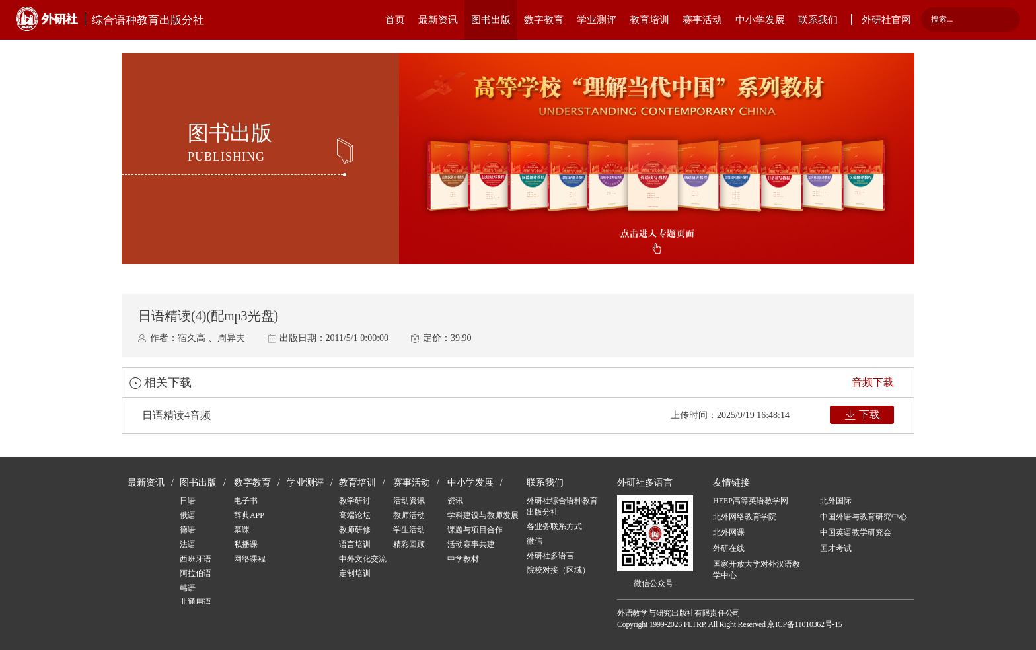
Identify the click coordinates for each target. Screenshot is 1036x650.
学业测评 (596, 20)
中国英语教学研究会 (855, 532)
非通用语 (195, 602)
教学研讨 (355, 500)
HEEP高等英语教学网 (750, 500)
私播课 (246, 544)
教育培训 (649, 20)
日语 (188, 500)
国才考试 (836, 548)
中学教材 (463, 558)
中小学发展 (760, 20)
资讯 (455, 500)
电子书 (246, 500)
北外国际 (836, 500)
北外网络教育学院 (744, 516)
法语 (188, 544)
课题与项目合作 (475, 529)
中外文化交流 (363, 558)
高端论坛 (355, 515)
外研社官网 (886, 20)
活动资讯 (409, 500)
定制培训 (355, 573)
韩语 (188, 588)
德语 (188, 529)
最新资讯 (438, 20)
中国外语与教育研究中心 (863, 516)
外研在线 (729, 548)
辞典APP (249, 515)
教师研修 (355, 529)
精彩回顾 (409, 544)
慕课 (242, 529)
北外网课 (729, 532)
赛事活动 (702, 20)
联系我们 (818, 20)
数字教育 (544, 20)
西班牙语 (195, 558)
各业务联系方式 (554, 526)
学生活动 (409, 529)
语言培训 (355, 544)
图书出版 (491, 20)
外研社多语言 (550, 555)
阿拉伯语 (195, 573)
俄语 (188, 515)
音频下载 (873, 382)
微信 (534, 541)
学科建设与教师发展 (483, 515)
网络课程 (250, 558)
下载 (869, 414)
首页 (395, 20)
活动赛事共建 (471, 544)
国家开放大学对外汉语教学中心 (756, 570)
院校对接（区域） (558, 570)
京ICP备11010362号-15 (804, 624)
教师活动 (409, 515)
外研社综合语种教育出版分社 (562, 506)
